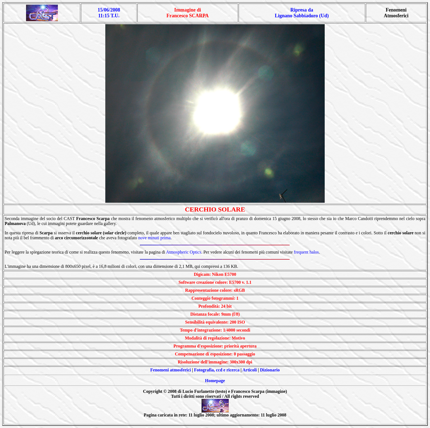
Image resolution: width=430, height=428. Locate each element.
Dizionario (270, 370)
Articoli (249, 370)
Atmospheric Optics (183, 252)
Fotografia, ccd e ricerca (217, 370)
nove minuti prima (154, 237)
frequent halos (306, 252)
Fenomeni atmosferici (170, 370)
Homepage (215, 380)
